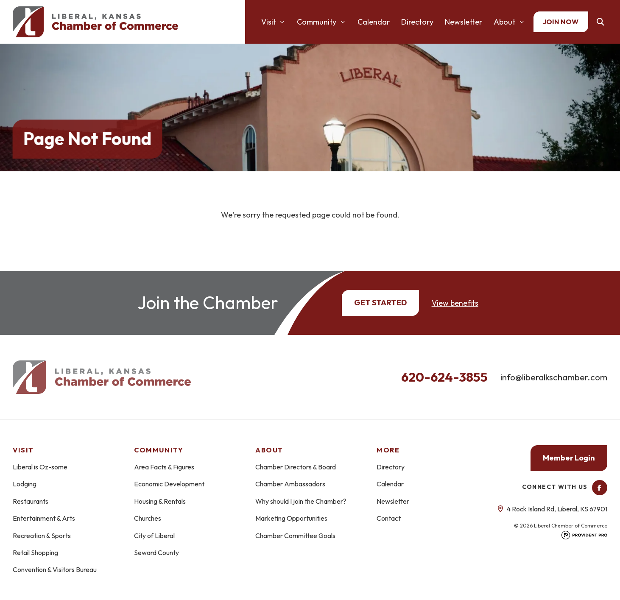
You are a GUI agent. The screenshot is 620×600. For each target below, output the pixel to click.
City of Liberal (154, 535)
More (388, 450)
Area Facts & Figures (164, 467)
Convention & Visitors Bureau (55, 569)
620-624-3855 (444, 377)
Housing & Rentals (160, 501)
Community (316, 22)
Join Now (560, 21)
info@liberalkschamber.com (553, 376)
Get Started (380, 302)
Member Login (569, 458)
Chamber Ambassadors (290, 484)
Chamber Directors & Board (295, 467)
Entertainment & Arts (44, 518)
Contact (389, 518)
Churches (147, 518)
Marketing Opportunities (291, 518)
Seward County (156, 552)
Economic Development (169, 484)
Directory (417, 22)
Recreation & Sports (42, 535)
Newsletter (463, 22)
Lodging (24, 484)
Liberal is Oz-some (40, 467)
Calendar (373, 22)
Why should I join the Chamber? (300, 501)
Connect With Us (564, 487)
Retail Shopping (35, 552)
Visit (268, 22)
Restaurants (30, 501)
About (504, 22)
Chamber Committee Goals (295, 535)
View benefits (455, 303)
